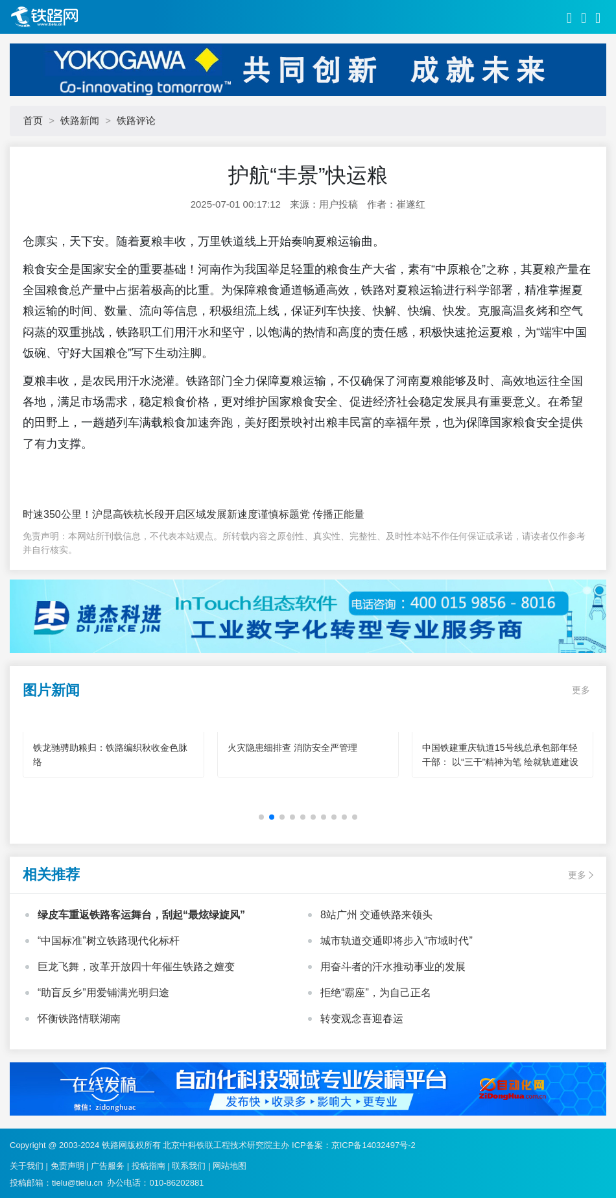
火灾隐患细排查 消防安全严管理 (292, 747)
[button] (261, 817)
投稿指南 (148, 1166)
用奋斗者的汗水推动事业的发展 (393, 966)
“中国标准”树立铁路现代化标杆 (109, 940)
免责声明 (67, 1166)
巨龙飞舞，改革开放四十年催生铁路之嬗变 (136, 966)
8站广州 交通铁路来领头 (376, 914)
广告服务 (107, 1166)
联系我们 (189, 1166)
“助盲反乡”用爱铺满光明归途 (103, 992)
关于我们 (26, 1166)
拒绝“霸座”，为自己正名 (375, 992)
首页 (33, 120)
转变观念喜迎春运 (361, 1018)
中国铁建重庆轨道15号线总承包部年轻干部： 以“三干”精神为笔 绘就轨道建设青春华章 (500, 761)
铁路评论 (136, 120)
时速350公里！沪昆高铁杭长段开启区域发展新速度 (140, 514)
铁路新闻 (79, 120)
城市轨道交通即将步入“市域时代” (396, 940)
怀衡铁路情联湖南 (79, 1018)
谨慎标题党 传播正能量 (311, 514)
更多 (581, 690)
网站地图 (229, 1166)
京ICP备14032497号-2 (373, 1145)
